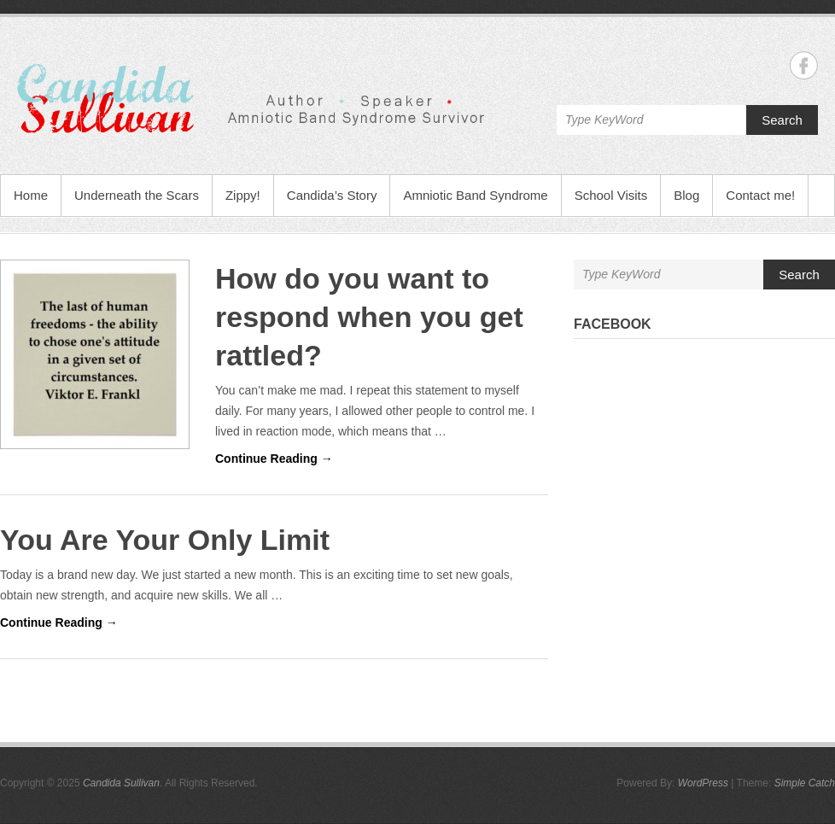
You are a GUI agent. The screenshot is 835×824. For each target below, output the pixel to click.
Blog (686, 195)
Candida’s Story (332, 195)
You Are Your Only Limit (165, 539)
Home (31, 195)
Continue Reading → (274, 458)
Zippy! (242, 195)
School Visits (611, 195)
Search (782, 120)
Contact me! (760, 195)
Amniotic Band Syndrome (475, 195)
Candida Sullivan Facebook (804, 65)
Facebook (612, 324)
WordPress (703, 783)
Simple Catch (804, 783)
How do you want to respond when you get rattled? (369, 316)
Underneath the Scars (136, 195)
